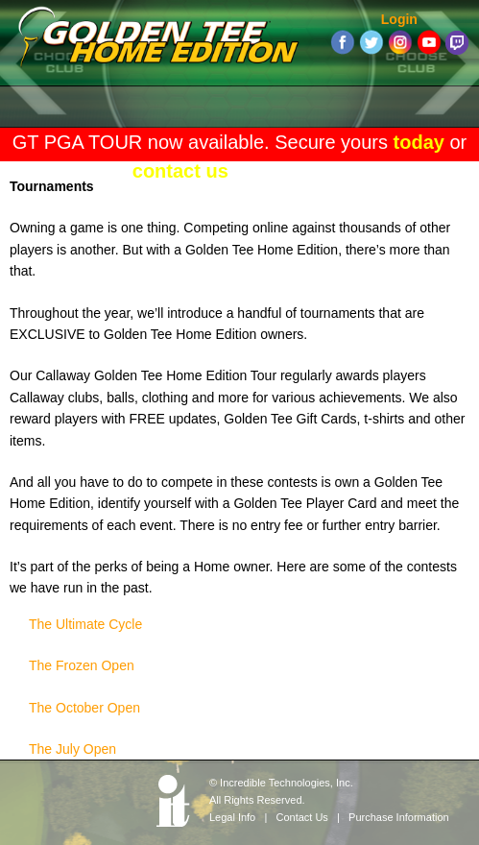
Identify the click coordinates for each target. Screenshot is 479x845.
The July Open (72, 749)
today (419, 142)
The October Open (84, 707)
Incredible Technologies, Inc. (286, 782)
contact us (180, 170)
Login (399, 19)
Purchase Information (398, 817)
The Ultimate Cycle (85, 624)
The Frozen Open (81, 665)
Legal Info (232, 817)
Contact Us (301, 817)
